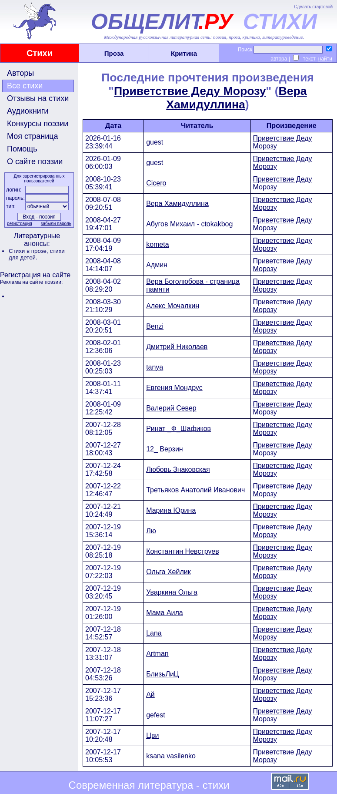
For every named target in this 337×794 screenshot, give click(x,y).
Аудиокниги (27, 111)
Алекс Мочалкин (172, 306)
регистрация (19, 223)
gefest (155, 715)
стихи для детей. (37, 254)
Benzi (154, 326)
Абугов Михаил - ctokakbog (189, 224)
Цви (152, 735)
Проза (114, 53)
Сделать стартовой (313, 6)
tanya (154, 367)
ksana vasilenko (171, 756)
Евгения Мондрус (174, 387)
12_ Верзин (164, 449)
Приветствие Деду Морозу (190, 91)
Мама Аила (164, 612)
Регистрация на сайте (35, 275)
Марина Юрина (171, 510)
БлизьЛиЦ (162, 674)
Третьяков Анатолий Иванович (195, 490)
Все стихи (25, 85)
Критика (184, 53)
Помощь (22, 149)
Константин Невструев (182, 551)
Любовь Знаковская (178, 469)
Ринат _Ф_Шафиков (178, 428)
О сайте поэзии (35, 161)
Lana (154, 633)
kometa (157, 244)
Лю (151, 531)
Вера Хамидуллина (236, 97)
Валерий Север (171, 408)
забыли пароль (56, 223)
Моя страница (32, 136)
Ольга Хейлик (168, 571)
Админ (156, 265)
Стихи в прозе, (29, 251)
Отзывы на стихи (38, 98)
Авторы (20, 73)
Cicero (156, 183)
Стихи (40, 53)
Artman (157, 653)
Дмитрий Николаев (176, 346)
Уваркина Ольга (171, 592)
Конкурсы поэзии (37, 123)
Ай (150, 694)
